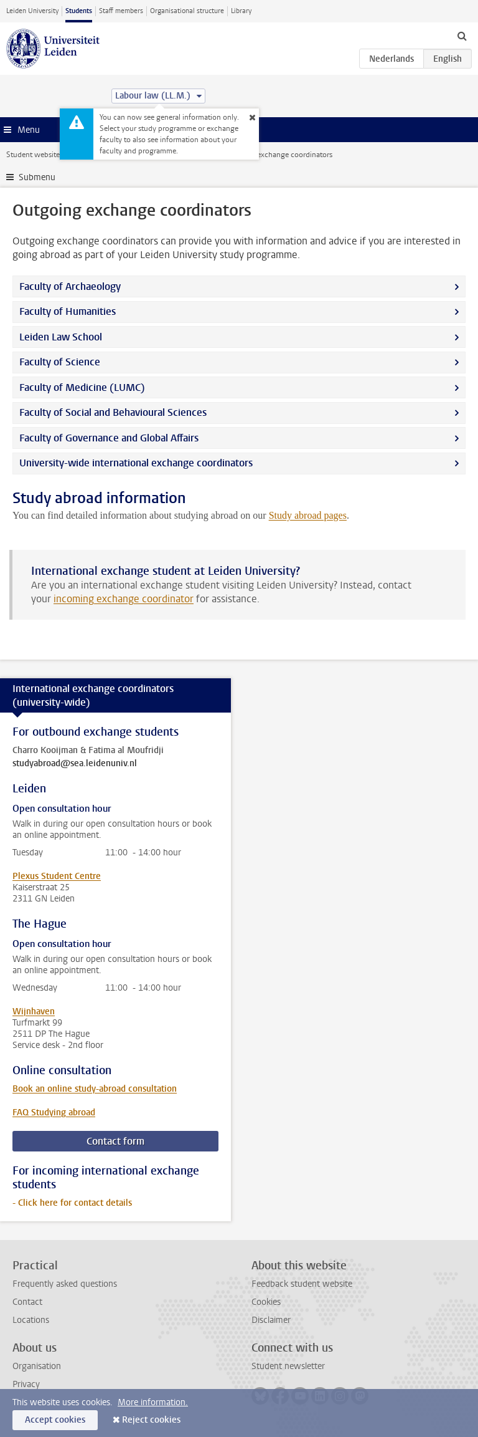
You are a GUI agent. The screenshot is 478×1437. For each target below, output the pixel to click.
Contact (27, 1302)
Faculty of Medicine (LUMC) (82, 387)
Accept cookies (55, 1420)
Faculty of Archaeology (70, 286)
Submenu (37, 177)
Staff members (121, 11)
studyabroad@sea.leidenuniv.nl (74, 763)
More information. (153, 1402)
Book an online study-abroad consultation (94, 1089)
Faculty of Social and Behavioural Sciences (113, 412)
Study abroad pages (308, 515)
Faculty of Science (61, 361)
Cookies (266, 1302)
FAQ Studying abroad (53, 1112)
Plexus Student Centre (56, 876)
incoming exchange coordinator (124, 598)
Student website (33, 155)
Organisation (36, 1366)
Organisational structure (187, 11)
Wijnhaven (33, 1011)
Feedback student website (301, 1284)
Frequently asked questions (64, 1284)
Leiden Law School (60, 337)
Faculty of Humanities (67, 311)
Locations (30, 1320)
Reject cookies (151, 1420)
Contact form (115, 1141)
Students (78, 11)
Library (241, 11)
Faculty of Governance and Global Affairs (110, 438)
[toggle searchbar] (462, 36)
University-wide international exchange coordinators (136, 462)
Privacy (26, 1384)
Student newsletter (288, 1366)
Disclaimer (271, 1320)
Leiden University (32, 11)
